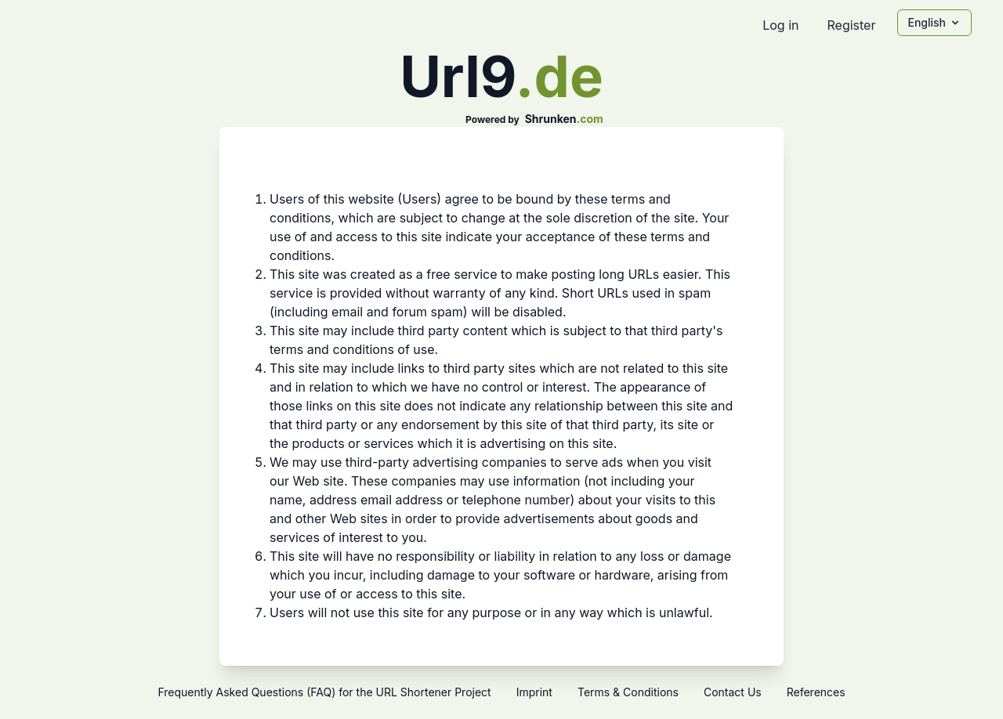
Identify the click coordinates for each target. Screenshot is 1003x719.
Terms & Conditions (628, 692)
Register (851, 25)
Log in (780, 25)
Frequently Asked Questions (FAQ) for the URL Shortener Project (324, 692)
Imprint (534, 692)
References (816, 692)
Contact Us (733, 692)
